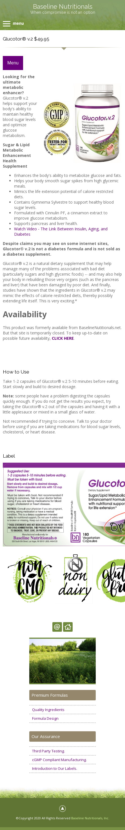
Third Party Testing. (48, 750)
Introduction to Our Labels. (54, 768)
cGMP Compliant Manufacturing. (59, 759)
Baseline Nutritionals (62, 6)
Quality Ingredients (48, 709)
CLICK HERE (63, 338)
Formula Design (45, 718)
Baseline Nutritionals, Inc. (90, 818)
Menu (13, 62)
